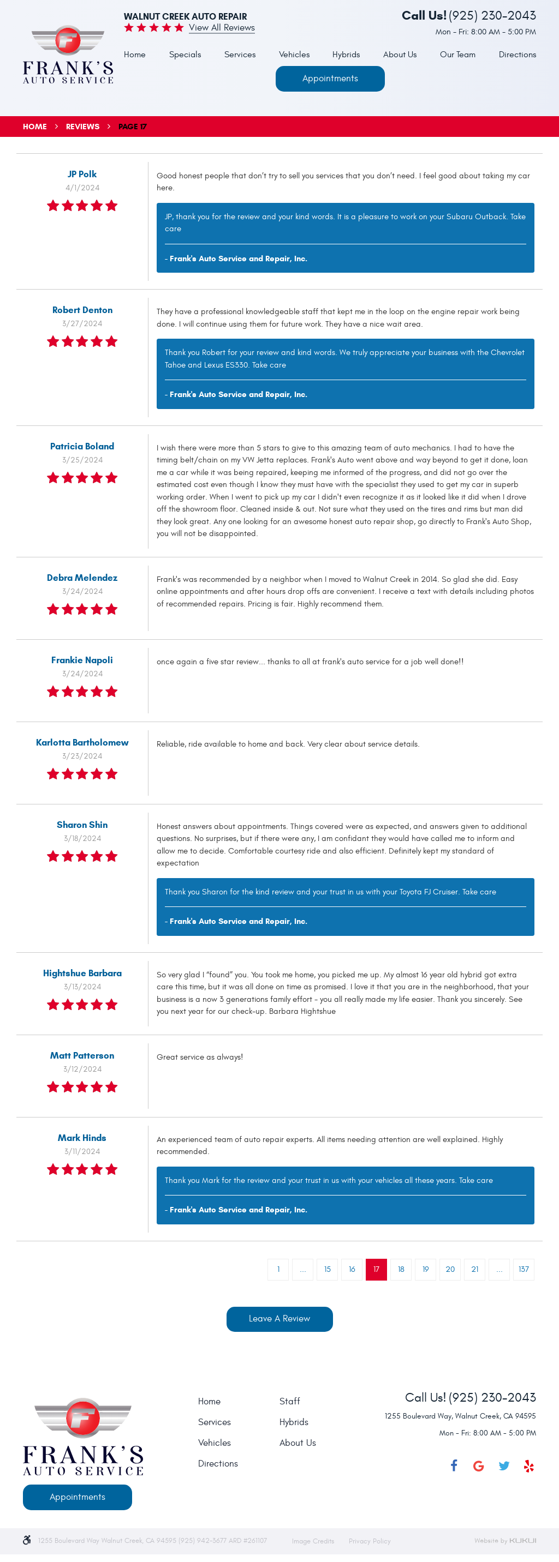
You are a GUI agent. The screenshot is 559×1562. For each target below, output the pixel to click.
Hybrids (346, 54)
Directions (517, 54)
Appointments (330, 78)
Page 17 (132, 126)
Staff (290, 1402)
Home (135, 54)
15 (327, 1269)
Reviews (82, 126)
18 (401, 1269)
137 (524, 1269)
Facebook (454, 1466)
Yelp (529, 1466)
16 (352, 1269)
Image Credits (314, 1541)
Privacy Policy (370, 1541)
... (303, 1269)
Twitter (504, 1466)
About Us (400, 54)
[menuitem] (135, 55)
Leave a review (279, 1318)
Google (479, 1466)
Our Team (457, 54)
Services (239, 54)
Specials (185, 54)
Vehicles (294, 54)
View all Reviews (222, 28)
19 (426, 1269)
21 (474, 1269)
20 (450, 1269)
